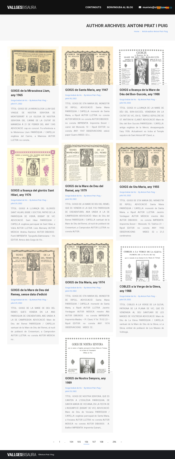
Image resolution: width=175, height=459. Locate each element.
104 (71, 442)
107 (94, 442)
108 (101, 442)
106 (86, 442)
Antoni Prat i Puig (147, 25)
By (38, 100)
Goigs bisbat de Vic (19, 100)
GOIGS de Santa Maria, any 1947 (86, 90)
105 (79, 442)
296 (114, 442)
